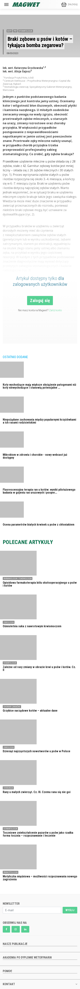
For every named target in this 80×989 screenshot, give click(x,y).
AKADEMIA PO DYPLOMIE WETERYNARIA (27, 957)
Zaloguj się (40, 300)
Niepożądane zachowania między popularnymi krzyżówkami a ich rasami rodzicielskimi (39, 421)
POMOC (7, 971)
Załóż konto (55, 310)
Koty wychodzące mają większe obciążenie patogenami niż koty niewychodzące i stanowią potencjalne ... (39, 386)
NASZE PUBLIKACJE (15, 944)
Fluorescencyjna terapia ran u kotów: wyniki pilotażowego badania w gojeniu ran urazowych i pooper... (39, 491)
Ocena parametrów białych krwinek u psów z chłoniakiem (38, 524)
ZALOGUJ (72, 4)
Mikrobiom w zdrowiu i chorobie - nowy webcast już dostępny (35, 456)
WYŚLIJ (70, 910)
